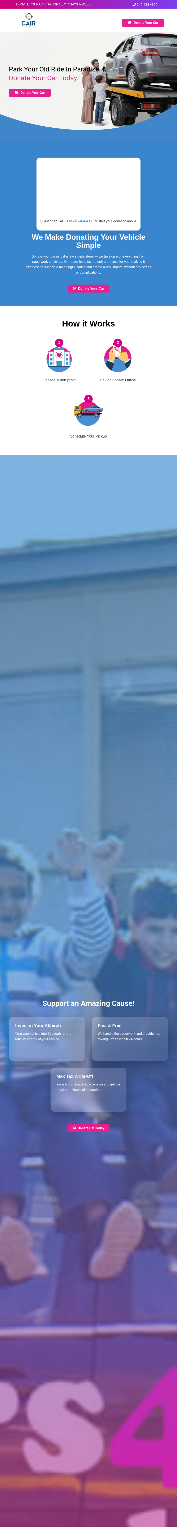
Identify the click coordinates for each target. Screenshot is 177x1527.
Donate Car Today (88, 1128)
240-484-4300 (145, 5)
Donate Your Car (143, 23)
